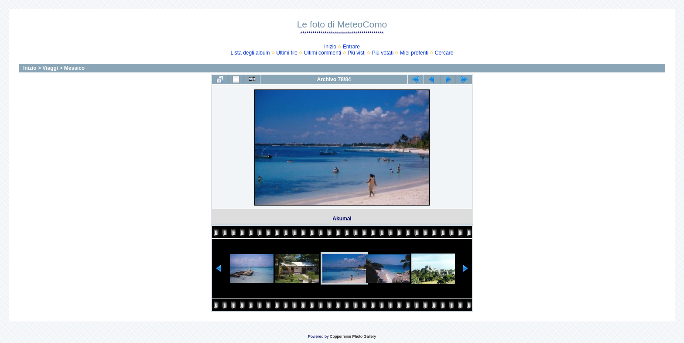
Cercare (444, 53)
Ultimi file (287, 53)
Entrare (351, 47)
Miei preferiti (414, 53)
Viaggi (50, 68)
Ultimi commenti (322, 53)
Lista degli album (250, 53)
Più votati (382, 53)
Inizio (330, 47)
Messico (74, 68)
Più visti (357, 53)
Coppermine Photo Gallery (353, 336)
